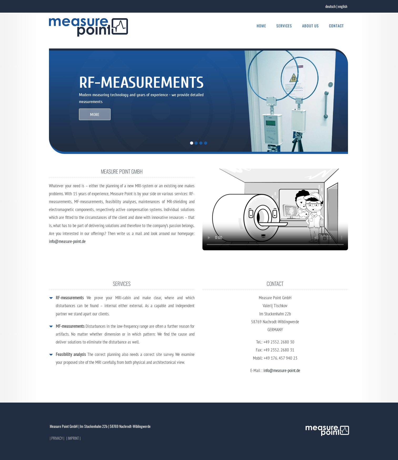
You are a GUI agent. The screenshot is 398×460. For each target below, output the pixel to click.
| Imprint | (73, 438)
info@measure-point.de (67, 241)
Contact (336, 25)
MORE (94, 114)
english (342, 6)
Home (261, 25)
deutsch (330, 6)
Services (284, 25)
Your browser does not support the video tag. (275, 209)
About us (310, 25)
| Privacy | (57, 438)
